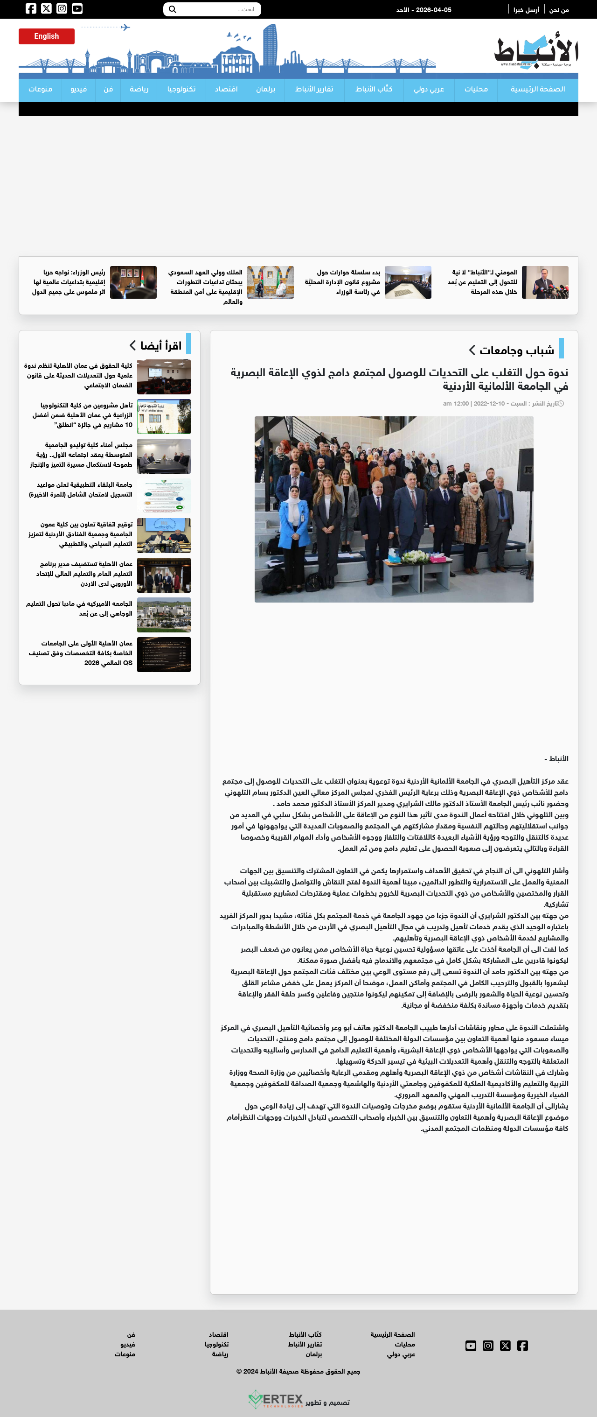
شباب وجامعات (517, 348)
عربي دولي (429, 90)
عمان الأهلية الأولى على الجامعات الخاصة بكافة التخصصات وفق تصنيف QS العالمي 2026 (80, 651)
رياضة (139, 90)
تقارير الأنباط (314, 90)
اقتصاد (226, 90)
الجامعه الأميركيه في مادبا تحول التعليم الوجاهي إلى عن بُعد (79, 607)
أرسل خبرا (527, 9)
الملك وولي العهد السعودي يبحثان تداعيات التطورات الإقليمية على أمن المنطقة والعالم (205, 285)
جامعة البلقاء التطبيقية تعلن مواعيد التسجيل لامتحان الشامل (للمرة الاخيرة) (80, 488)
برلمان (265, 90)
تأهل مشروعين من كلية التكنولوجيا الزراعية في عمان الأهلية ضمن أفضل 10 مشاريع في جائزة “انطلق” (82, 413)
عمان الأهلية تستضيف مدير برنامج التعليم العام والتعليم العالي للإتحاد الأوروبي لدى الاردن (84, 572)
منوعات (40, 90)
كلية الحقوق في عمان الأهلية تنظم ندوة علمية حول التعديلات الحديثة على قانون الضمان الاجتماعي (78, 374)
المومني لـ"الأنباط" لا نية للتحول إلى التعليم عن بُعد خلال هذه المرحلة (482, 280)
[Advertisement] (298, 186)
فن (108, 90)
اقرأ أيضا (159, 343)
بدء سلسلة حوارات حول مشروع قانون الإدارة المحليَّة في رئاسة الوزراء (342, 280)
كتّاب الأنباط (373, 90)
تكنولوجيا (181, 90)
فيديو (78, 90)
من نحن (559, 9)
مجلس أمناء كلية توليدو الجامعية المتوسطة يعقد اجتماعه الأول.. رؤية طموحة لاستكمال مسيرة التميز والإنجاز (81, 453)
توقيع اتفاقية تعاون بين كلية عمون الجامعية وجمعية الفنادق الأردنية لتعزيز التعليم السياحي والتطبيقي (80, 532)
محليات (476, 90)
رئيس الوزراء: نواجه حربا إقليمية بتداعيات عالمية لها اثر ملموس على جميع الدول (68, 280)
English (47, 36)
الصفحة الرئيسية (538, 90)
